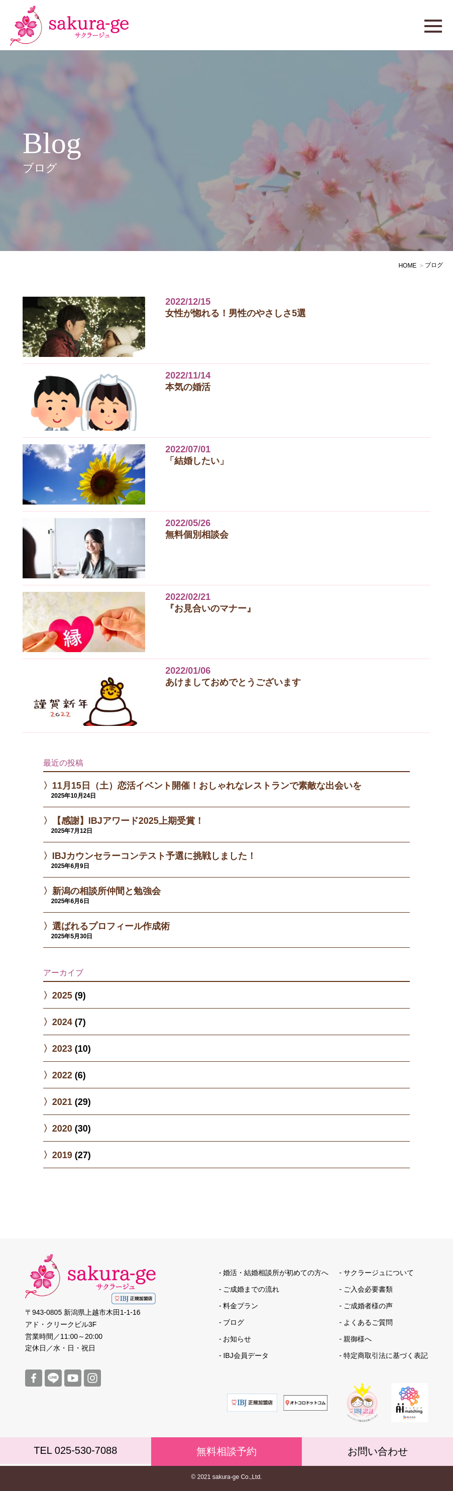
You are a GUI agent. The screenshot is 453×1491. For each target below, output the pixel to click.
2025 (62, 995)
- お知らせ (235, 1339)
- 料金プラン (239, 1306)
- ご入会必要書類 (366, 1289)
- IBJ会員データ (244, 1355)
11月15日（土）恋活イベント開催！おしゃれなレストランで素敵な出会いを (207, 786)
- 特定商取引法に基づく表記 (383, 1355)
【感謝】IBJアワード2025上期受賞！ (128, 821)
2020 (62, 1129)
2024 (62, 1022)
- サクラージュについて (376, 1273)
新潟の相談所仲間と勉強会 (106, 891)
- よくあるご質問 (366, 1322)
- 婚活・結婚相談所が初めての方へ (274, 1273)
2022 (62, 1075)
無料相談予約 (226, 1451)
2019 (62, 1155)
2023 (62, 1049)
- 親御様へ (355, 1339)
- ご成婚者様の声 (366, 1306)
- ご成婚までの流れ (249, 1289)
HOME (407, 265)
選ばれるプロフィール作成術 (111, 926)
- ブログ (232, 1322)
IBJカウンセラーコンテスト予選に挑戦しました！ (154, 856)
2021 (62, 1102)
